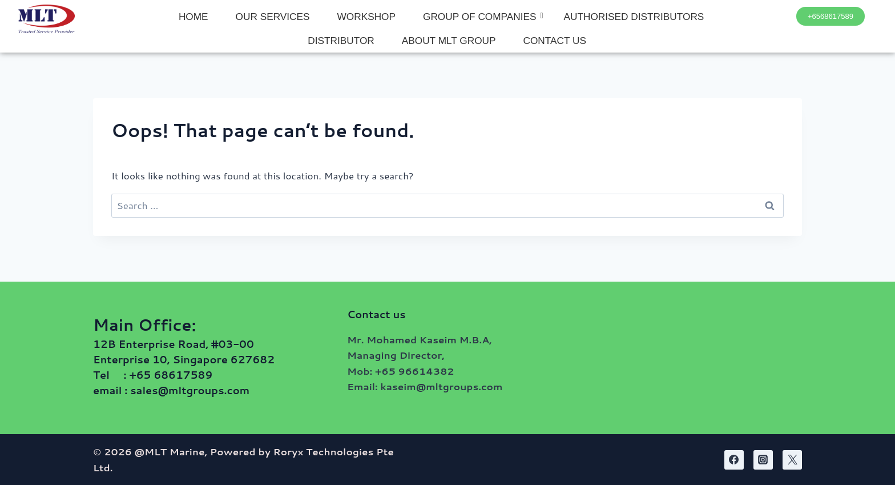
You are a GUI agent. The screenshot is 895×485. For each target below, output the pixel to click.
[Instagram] (763, 460)
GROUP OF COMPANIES (483, 16)
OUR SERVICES (273, 16)
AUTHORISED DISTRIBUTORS (634, 16)
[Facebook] (734, 460)
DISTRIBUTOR (341, 40)
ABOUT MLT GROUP (449, 40)
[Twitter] (792, 460)
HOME (193, 16)
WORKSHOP (366, 16)
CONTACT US (554, 40)
